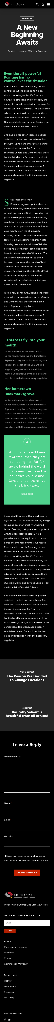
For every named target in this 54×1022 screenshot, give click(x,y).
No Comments (41, 51)
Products (9, 952)
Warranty (9, 997)
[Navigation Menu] (48, 4)
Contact (8, 958)
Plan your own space (15, 947)
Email (7, 819)
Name (8, 803)
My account (10, 975)
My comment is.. (12, 756)
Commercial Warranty (16, 963)
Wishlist (8, 980)
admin (13, 51)
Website (8, 836)
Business (27, 18)
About (7, 941)
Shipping (9, 992)
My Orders (10, 986)
